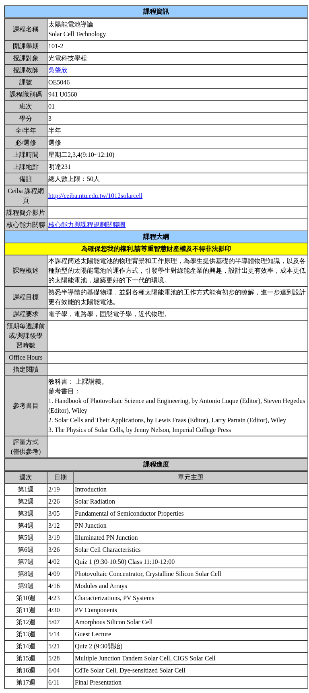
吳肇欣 (58, 70)
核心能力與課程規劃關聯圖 (87, 224)
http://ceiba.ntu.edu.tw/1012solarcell (95, 195)
